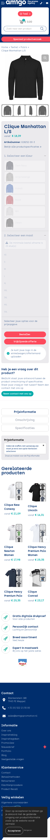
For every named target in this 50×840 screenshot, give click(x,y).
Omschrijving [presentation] (25, 420)
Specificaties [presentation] (25, 428)
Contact (6, 772)
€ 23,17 (36, 600)
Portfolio (6, 751)
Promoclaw (7, 743)
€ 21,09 (12, 513)
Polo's (24, 47)
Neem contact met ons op (17, 393)
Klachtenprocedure (12, 785)
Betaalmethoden (10, 777)
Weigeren (28, 830)
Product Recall (9, 789)
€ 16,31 (36, 515)
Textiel (14, 47)
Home (4, 47)
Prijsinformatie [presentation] (25, 412)
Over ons (6, 730)
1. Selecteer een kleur (18, 155)
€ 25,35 (36, 559)
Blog (3, 755)
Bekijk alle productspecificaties (22, 146)
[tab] (25, 412)
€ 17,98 (12, 559)
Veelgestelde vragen (12, 759)
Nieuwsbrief (7, 747)
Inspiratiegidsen (10, 739)
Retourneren (8, 781)
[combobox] (21, 28)
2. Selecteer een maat (18, 235)
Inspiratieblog (9, 735)
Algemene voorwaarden (14, 802)
